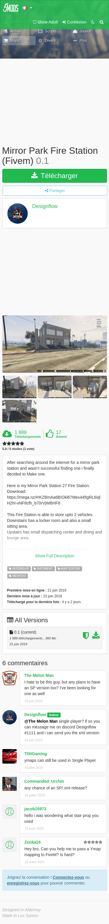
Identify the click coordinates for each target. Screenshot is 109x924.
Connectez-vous (68, 877)
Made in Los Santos (20, 915)
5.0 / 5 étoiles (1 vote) (18, 449)
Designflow (45, 206)
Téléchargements (27, 436)
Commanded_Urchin (44, 781)
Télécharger (54, 176)
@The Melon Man (41, 721)
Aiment (61, 436)
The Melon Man (39, 675)
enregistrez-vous (23, 883)
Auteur (54, 715)
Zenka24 (32, 842)
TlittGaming (35, 753)
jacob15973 (35, 809)
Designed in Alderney (21, 909)
